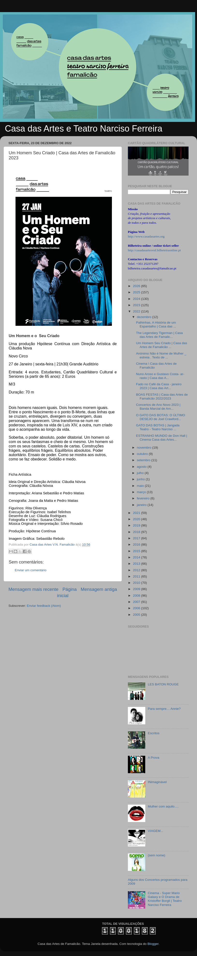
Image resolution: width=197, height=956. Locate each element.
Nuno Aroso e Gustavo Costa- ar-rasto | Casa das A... (160, 376)
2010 (137, 583)
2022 (137, 311)
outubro (143, 454)
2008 (137, 595)
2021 (137, 513)
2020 (137, 519)
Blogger (153, 944)
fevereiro (143, 498)
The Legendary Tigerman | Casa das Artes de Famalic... (159, 335)
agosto (142, 466)
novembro (144, 447)
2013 (137, 563)
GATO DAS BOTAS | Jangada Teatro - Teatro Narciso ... (158, 427)
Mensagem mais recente (33, 589)
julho (141, 473)
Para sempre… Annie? (164, 709)
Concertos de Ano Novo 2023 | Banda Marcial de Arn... (158, 406)
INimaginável (157, 782)
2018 (137, 532)
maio (141, 486)
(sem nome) (156, 855)
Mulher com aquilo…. (163, 806)
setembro (144, 460)
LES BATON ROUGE (163, 684)
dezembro (144, 317)
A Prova (153, 757)
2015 (137, 551)
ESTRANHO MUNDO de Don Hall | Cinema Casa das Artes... (161, 437)
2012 (137, 570)
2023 (137, 305)
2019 (137, 525)
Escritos (153, 733)
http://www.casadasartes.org (146, 236)
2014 (137, 557)
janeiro (142, 505)
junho (141, 479)
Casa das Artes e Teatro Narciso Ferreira (83, 128)
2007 (137, 602)
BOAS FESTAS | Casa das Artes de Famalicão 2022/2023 (162, 396)
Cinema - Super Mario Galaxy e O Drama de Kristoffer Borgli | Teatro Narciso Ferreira (165, 899)
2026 (137, 286)
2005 (137, 614)
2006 (137, 608)
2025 (137, 292)
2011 (137, 576)
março (142, 492)
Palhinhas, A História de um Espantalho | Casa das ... (156, 324)
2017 (137, 538)
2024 (137, 299)
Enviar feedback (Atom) (44, 606)
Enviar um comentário (30, 570)
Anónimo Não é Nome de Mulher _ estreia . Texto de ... (161, 355)
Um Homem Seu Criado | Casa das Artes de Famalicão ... (161, 345)
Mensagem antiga (99, 589)
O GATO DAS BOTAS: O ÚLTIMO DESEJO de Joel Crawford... (160, 417)
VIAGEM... (155, 831)
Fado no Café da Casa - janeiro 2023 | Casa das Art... (159, 386)
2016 (137, 544)
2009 (137, 589)
